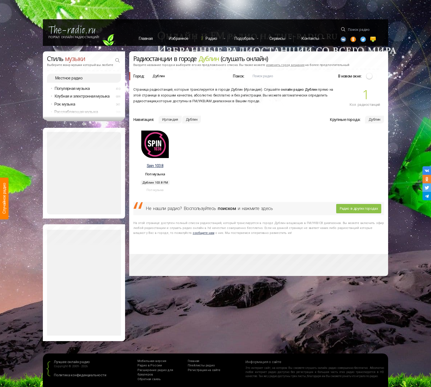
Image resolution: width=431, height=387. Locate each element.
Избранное (178, 38)
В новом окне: (350, 76)
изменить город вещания (285, 65)
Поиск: (238, 76)
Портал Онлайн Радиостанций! (73, 37)
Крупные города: (345, 119)
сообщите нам (203, 233)
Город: (139, 76)
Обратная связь (149, 379)
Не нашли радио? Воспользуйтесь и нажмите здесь (209, 208)
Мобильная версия (151, 361)
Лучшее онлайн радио (72, 362)
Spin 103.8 (155, 165)
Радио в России (149, 365)
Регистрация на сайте (204, 370)
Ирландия (170, 119)
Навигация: (143, 119)
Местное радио (68, 78)
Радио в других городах (359, 208)
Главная (146, 38)
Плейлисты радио (201, 365)
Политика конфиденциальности (80, 375)
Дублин (192, 119)
